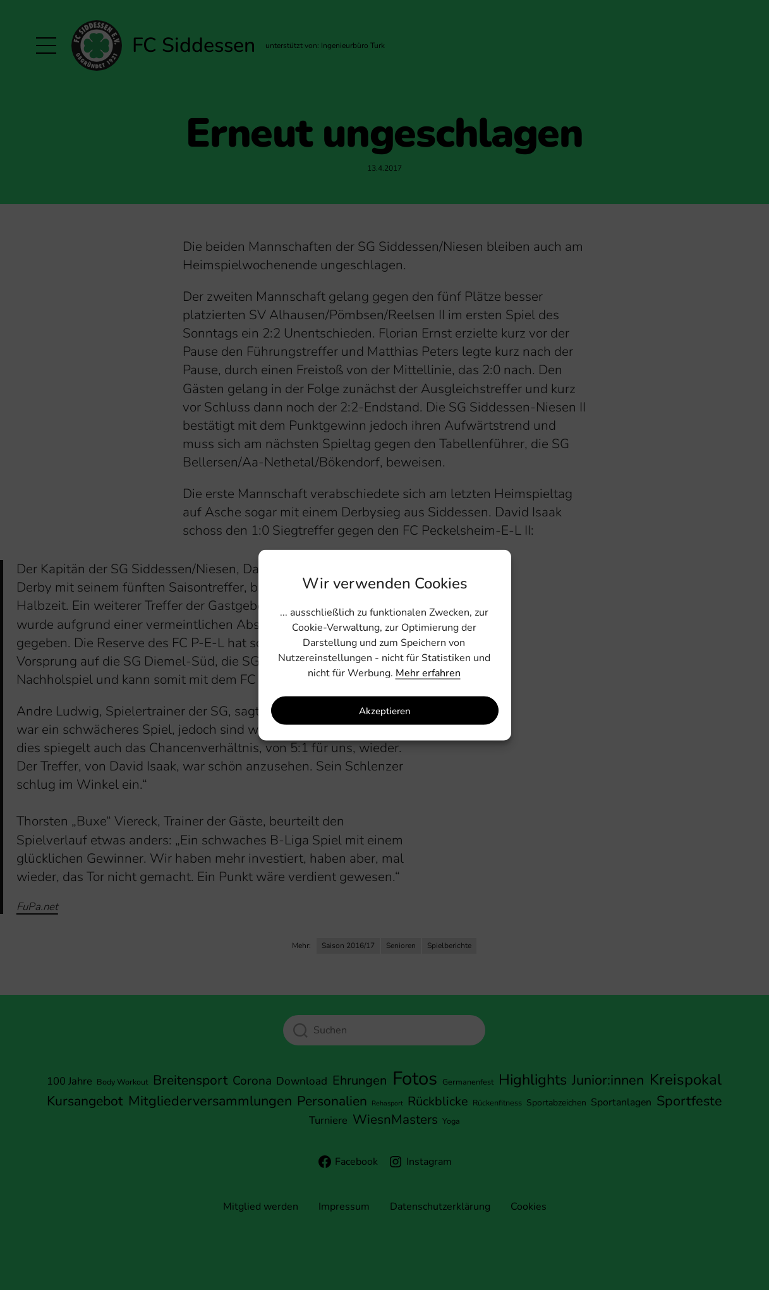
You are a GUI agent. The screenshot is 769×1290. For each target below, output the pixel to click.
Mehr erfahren (428, 673)
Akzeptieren (385, 710)
